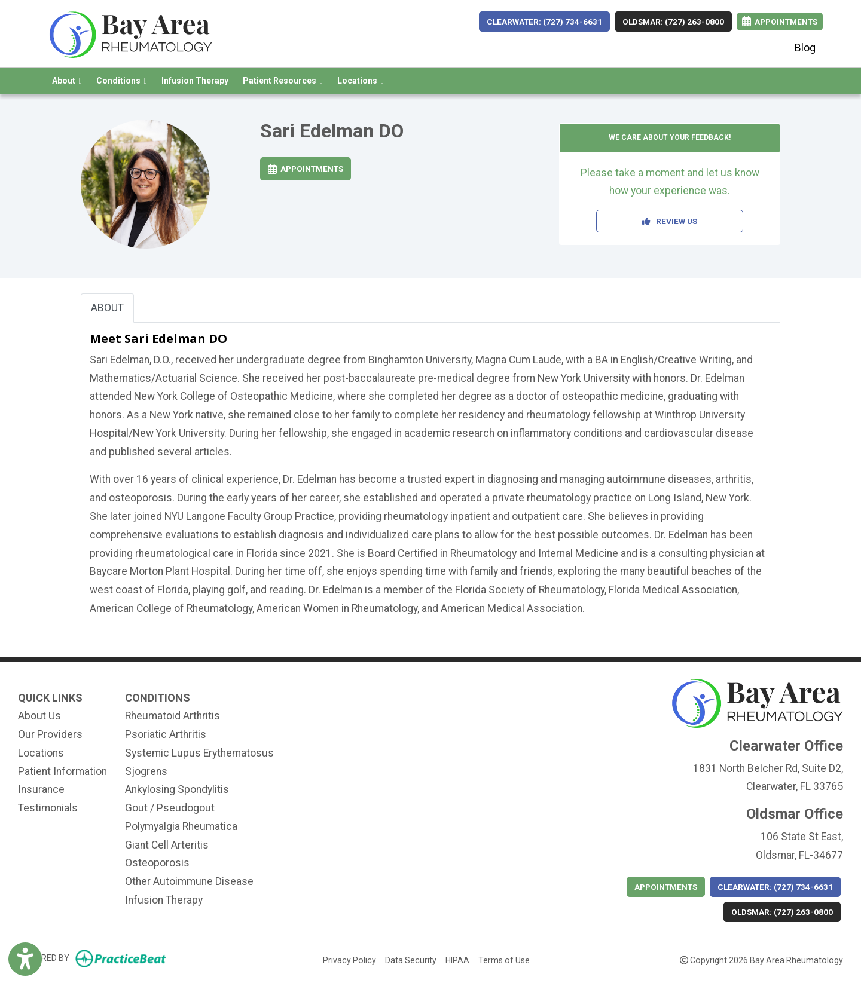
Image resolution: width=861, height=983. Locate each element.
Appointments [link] (779, 21)
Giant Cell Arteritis (167, 845)
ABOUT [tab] (107, 308)
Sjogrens (146, 771)
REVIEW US (669, 221)
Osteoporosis (157, 863)
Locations (41, 753)
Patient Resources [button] (283, 80)
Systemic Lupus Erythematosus (199, 753)
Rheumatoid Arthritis (172, 716)
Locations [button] (360, 80)
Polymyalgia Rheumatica (181, 826)
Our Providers (50, 734)
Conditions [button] (121, 80)
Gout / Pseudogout (170, 808)
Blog (805, 48)
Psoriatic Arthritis (165, 734)
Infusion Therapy (194, 80)
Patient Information (62, 771)
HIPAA (457, 959)
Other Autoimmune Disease (189, 881)
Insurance (41, 789)
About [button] (67, 80)
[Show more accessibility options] (25, 960)
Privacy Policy (349, 959)
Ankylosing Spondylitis (177, 789)
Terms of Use (504, 959)
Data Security (410, 959)
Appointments (305, 168)
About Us (39, 716)
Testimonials (48, 808)
